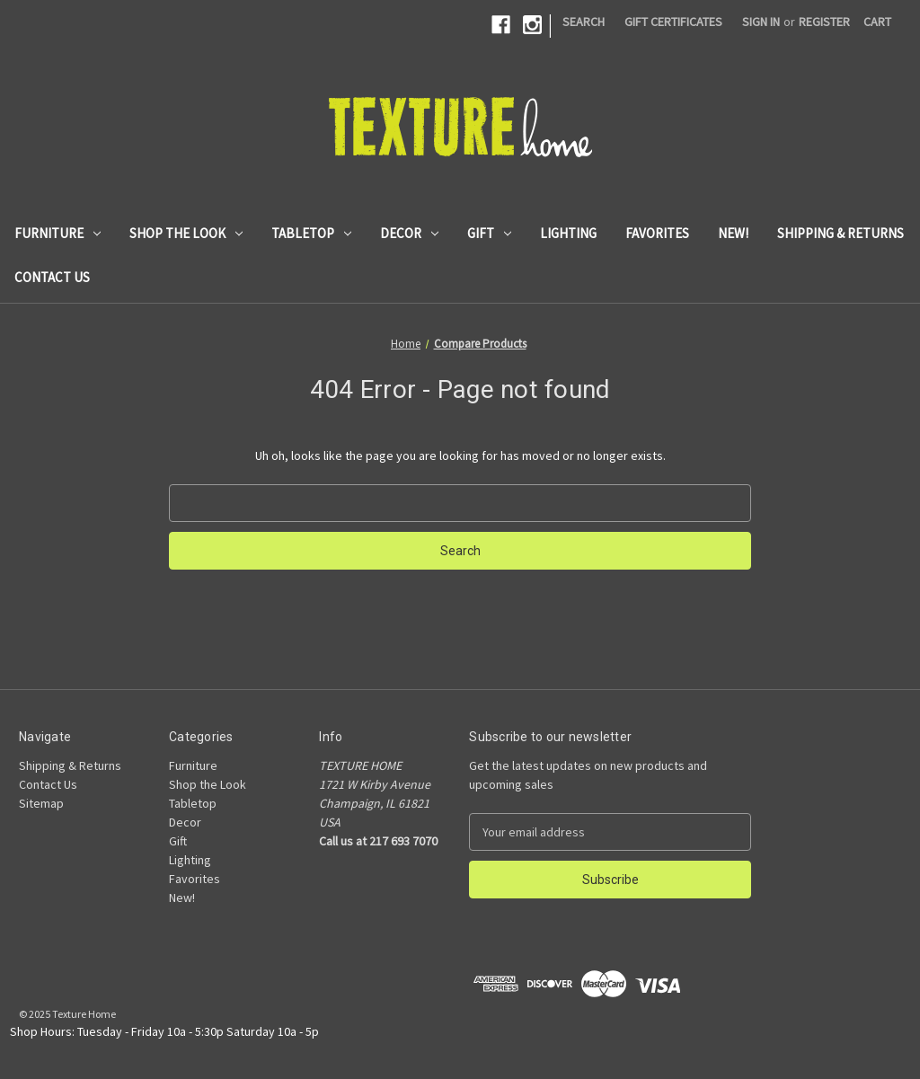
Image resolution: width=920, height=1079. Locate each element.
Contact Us (52, 277)
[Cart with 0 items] (877, 22)
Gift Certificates (673, 21)
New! (733, 233)
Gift (489, 233)
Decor (409, 233)
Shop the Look (186, 233)
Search (583, 21)
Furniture (57, 233)
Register (824, 21)
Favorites (657, 233)
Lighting (568, 233)
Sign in (761, 21)
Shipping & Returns (840, 233)
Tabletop (311, 233)
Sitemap (41, 803)
